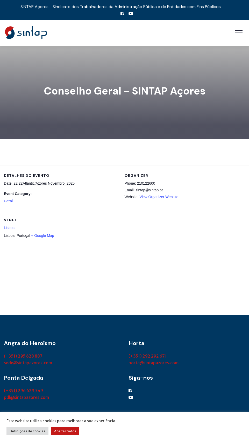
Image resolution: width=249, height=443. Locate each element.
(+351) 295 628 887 (23, 356)
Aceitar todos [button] (65, 431)
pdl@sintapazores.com (26, 397)
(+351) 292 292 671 (148, 356)
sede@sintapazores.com (28, 362)
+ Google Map (42, 235)
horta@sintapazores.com (154, 362)
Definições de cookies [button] (27, 431)
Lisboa (9, 228)
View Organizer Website (159, 197)
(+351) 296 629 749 (23, 390)
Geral (8, 201)
